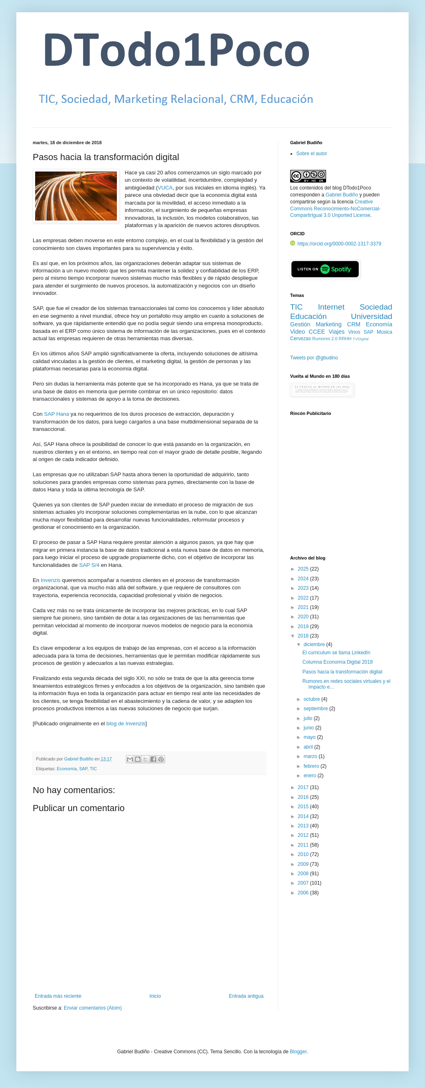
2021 (304, 607)
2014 (304, 816)
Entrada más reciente (58, 996)
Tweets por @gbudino (314, 358)
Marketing (329, 324)
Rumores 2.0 (325, 338)
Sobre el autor (311, 153)
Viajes (336, 331)
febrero (312, 766)
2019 (304, 626)
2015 (304, 806)
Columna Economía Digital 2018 (337, 662)
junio (309, 728)
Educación (308, 316)
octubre (312, 699)
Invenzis (50, 580)
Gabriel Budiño (79, 758)
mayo (310, 737)
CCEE (317, 331)
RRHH (345, 338)
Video (297, 331)
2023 (304, 588)
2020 (304, 617)
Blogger (298, 1052)
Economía (67, 768)
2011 (304, 845)
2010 (304, 854)
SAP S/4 (89, 565)
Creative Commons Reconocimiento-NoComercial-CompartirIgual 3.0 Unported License (335, 208)
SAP (83, 768)
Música (384, 332)
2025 (304, 569)
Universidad (371, 316)
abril (309, 747)
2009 (304, 864)
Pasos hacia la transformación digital (342, 672)
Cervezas (300, 338)
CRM (353, 324)
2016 (304, 797)
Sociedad (376, 307)
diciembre (315, 644)
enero (311, 775)
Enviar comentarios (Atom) (93, 1008)
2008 (304, 873)
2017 (304, 787)
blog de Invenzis (125, 723)
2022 (304, 598)
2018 (304, 636)
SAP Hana (56, 414)
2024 (304, 579)
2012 (304, 835)
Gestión (300, 324)
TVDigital (361, 339)
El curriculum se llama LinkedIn (336, 652)
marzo (311, 756)
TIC (93, 768)
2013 (304, 826)
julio (309, 718)
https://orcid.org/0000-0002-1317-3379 (335, 244)
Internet (331, 307)
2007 (304, 883)
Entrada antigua (246, 996)
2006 (304, 893)
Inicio (155, 996)
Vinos (354, 332)
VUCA (165, 188)
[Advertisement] (341, 490)
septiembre (316, 708)
